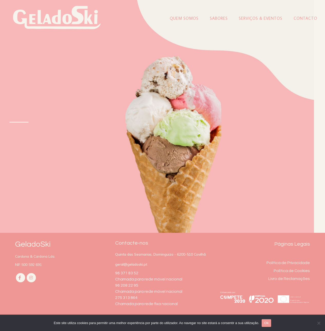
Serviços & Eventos (260, 18)
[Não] (318, 323)
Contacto (305, 18)
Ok (266, 323)
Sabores (219, 18)
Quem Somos (184, 18)
